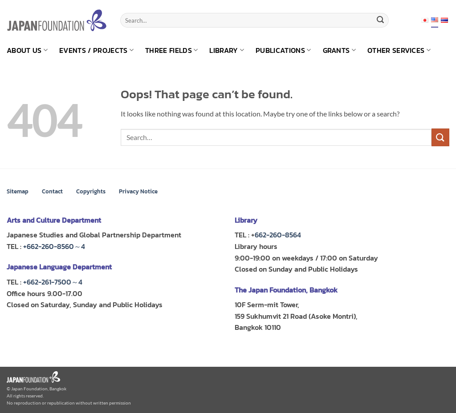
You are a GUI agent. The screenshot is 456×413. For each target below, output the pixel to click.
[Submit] (380, 20)
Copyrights (91, 191)
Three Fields (171, 50)
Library (226, 50)
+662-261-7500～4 (52, 282)
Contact (52, 191)
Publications (283, 50)
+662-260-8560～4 (54, 246)
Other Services (399, 50)
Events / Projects (96, 50)
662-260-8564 (278, 234)
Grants (339, 50)
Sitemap (17, 191)
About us (27, 50)
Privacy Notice (138, 191)
